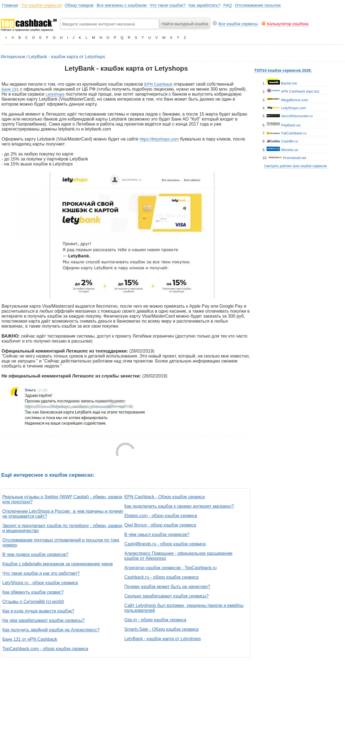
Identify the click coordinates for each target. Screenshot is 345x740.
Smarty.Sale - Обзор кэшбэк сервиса (161, 629)
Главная (10, 5)
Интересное (13, 56)
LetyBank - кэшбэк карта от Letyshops (67, 56)
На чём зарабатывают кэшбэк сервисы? (43, 620)
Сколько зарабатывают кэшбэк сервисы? (166, 596)
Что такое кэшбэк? (167, 5)
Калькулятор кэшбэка (288, 23)
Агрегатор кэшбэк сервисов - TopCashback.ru (170, 567)
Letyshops (55, 94)
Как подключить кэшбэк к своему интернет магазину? (179, 506)
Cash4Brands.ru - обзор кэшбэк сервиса (165, 544)
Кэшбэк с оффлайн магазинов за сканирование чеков (57, 564)
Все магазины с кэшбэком (122, 5)
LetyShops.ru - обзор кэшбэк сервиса (40, 582)
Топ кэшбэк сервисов (41, 5)
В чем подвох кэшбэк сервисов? (35, 554)
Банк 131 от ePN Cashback (29, 639)
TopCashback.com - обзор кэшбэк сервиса (45, 648)
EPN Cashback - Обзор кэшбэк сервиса (164, 496)
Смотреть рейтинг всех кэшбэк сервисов (295, 166)
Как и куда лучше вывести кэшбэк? (38, 611)
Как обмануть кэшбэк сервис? (33, 592)
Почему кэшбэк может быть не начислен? (167, 586)
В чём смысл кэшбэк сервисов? (157, 534)
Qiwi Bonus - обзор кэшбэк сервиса (160, 525)
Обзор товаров (79, 5)
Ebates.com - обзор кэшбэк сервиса (160, 515)
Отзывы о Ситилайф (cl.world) (33, 601)
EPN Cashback (158, 84)
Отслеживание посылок (258, 5)
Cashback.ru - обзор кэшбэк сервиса (161, 577)
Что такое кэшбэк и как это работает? (41, 573)
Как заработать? (204, 5)
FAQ (227, 5)
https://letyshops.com (159, 139)
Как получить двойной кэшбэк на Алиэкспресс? (51, 629)
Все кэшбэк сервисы (238, 23)
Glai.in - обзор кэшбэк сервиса (155, 619)
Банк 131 (10, 89)
